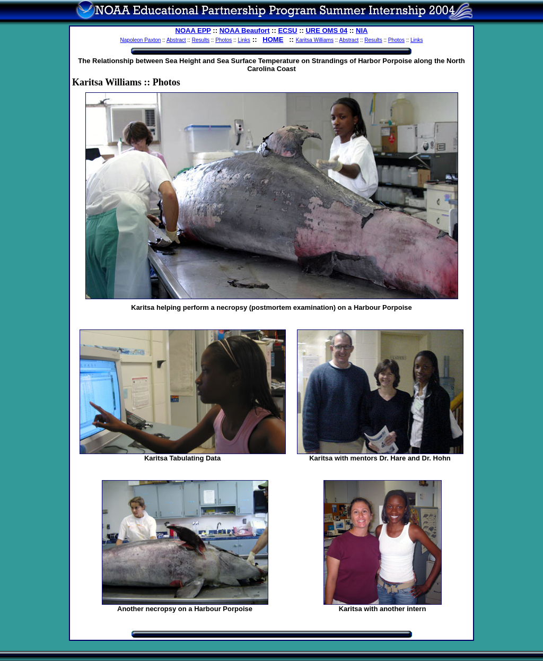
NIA (361, 30)
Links (244, 40)
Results (200, 40)
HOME (272, 40)
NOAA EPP (193, 30)
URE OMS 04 (326, 30)
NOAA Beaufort (245, 30)
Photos (223, 40)
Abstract (176, 40)
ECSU (287, 30)
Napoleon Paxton (140, 40)
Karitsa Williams (315, 40)
